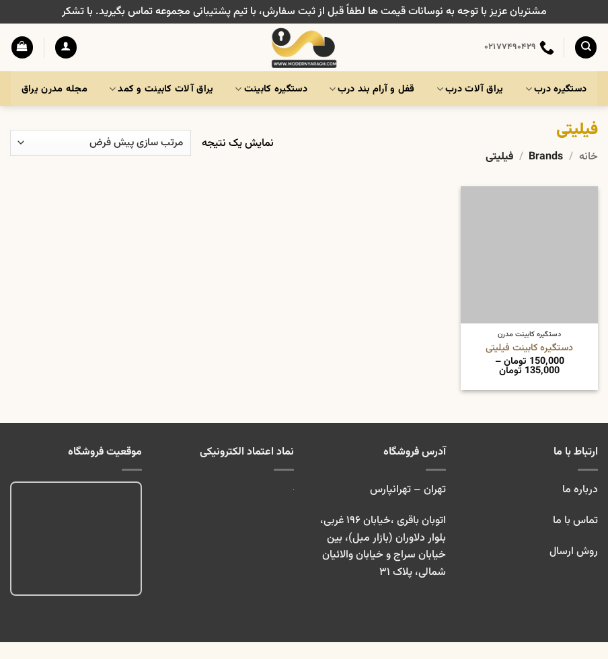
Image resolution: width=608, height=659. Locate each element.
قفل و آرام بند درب (372, 89)
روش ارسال (573, 551)
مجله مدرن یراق (54, 89)
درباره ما (580, 489)
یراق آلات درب (470, 89)
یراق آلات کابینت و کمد (161, 89)
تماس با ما (574, 520)
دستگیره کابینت (271, 89)
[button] (66, 47)
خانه (588, 157)
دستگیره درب (556, 89)
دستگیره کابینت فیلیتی (529, 348)
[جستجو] (586, 47)
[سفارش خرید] (100, 143)
